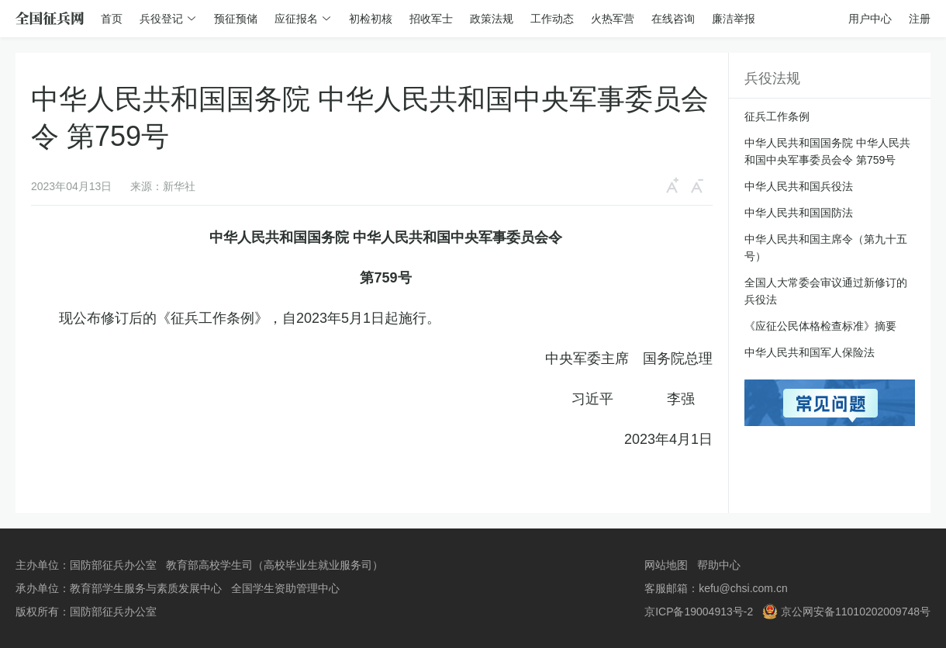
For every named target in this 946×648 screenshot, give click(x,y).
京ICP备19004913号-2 (698, 611)
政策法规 (491, 18)
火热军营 (612, 18)
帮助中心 (719, 565)
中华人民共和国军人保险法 (809, 352)
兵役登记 (161, 18)
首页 (112, 18)
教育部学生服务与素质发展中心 (146, 588)
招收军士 (431, 18)
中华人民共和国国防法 (798, 212)
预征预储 (235, 18)
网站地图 (666, 565)
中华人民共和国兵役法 (798, 186)
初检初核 (370, 18)
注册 (919, 18)
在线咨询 (673, 18)
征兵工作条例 (777, 116)
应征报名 (296, 18)
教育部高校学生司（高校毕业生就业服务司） (274, 565)
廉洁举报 (733, 18)
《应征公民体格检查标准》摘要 (820, 326)
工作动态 (552, 18)
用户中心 (870, 18)
